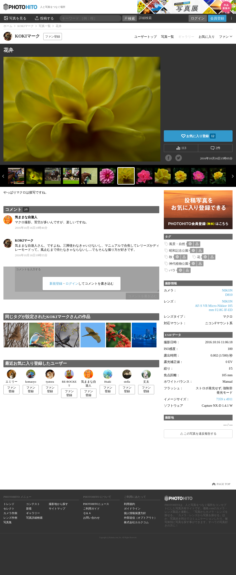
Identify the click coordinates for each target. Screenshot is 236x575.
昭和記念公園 (178, 250)
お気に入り (207, 36)
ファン (224, 36)
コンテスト (33, 504)
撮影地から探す (58, 504)
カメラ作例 (10, 513)
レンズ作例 (10, 517)
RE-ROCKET (69, 378)
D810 (229, 295)
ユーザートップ (145, 36)
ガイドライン (132, 508)
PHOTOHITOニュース (96, 504)
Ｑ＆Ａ (87, 513)
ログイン (198, 18)
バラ (172, 270)
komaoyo (30, 376)
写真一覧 (45, 26)
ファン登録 (52, 36)
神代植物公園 (178, 263)
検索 (129, 18)
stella (127, 376)
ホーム (7, 26)
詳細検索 (145, 18)
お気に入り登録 (200, 136)
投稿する (44, 18)
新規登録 (55, 283)
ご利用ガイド (91, 508)
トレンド (8, 504)
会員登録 (217, 18)
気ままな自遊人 (26, 217)
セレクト (8, 508)
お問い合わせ (91, 517)
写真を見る (14, 18)
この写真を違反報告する (200, 433)
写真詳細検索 (34, 517)
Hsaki (107, 376)
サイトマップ (57, 508)
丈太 (146, 376)
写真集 (7, 522)
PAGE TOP (223, 484)
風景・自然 (177, 244)
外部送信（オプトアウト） (140, 517)
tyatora (50, 376)
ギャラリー (33, 513)
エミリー (11, 376)
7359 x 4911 (224, 399)
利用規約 (129, 504)
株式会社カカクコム (136, 522)
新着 (29, 508)
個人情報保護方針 (135, 513)
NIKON (227, 290)
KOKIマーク (25, 26)
